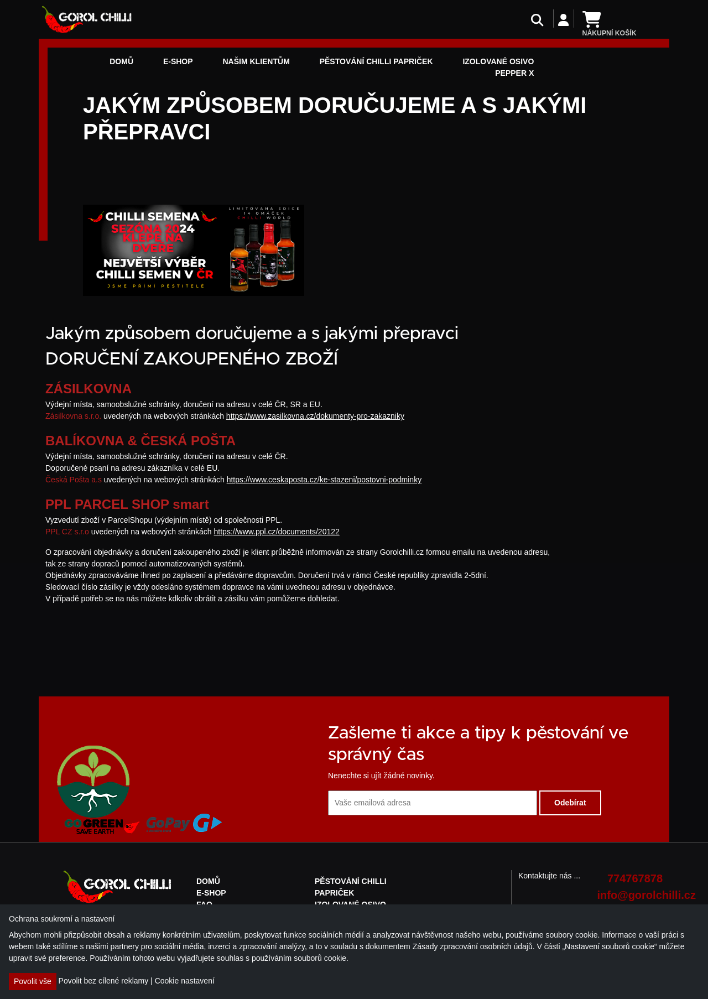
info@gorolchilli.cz (630, 895)
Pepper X (514, 73)
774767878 (635, 878)
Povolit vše (32, 981)
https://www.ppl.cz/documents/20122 (277, 531)
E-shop (178, 61)
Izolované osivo (498, 61)
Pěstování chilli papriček (376, 61)
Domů (121, 61)
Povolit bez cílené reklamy (104, 980)
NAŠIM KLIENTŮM (255, 61)
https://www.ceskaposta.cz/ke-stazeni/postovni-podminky (324, 479)
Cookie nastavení (185, 980)
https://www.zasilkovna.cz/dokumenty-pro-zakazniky (315, 416)
